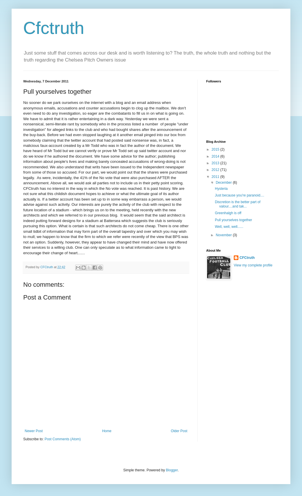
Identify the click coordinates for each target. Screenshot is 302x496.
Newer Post (34, 431)
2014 (216, 156)
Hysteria (221, 189)
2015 (216, 149)
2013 (216, 163)
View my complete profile (253, 265)
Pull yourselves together (233, 220)
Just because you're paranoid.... (239, 195)
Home (107, 431)
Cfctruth (53, 28)
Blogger (172, 470)
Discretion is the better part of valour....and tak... (237, 204)
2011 (216, 177)
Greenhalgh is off (228, 213)
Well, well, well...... (229, 227)
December (224, 183)
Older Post (179, 431)
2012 (216, 170)
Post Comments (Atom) (62, 439)
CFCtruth (247, 258)
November (224, 235)
